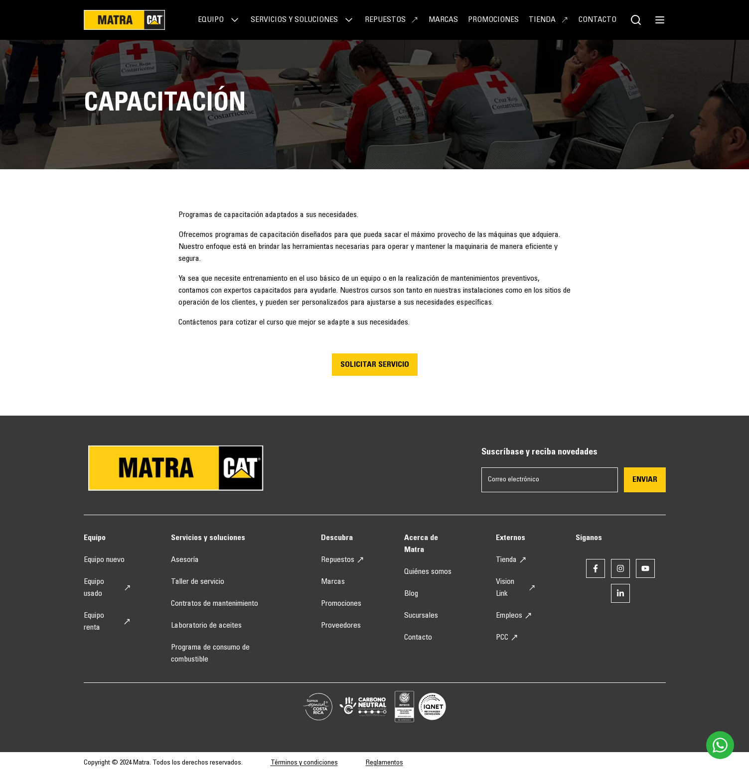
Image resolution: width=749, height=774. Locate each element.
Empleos (514, 616)
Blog (411, 594)
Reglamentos (384, 763)
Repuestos (392, 20)
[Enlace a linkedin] (620, 593)
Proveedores (341, 626)
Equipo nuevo (104, 560)
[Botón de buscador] (636, 20)
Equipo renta (107, 622)
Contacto (597, 20)
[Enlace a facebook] (595, 568)
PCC (507, 638)
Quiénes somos (427, 572)
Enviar (644, 480)
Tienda (549, 20)
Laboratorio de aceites (206, 626)
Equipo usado (107, 588)
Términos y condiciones (304, 763)
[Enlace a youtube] (645, 568)
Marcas (443, 20)
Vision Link (515, 588)
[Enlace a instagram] (620, 568)
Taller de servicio (197, 582)
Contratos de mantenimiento (214, 604)
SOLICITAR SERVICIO (374, 365)
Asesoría (185, 560)
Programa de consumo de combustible (210, 653)
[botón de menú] (660, 20)
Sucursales (421, 616)
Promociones (493, 20)
